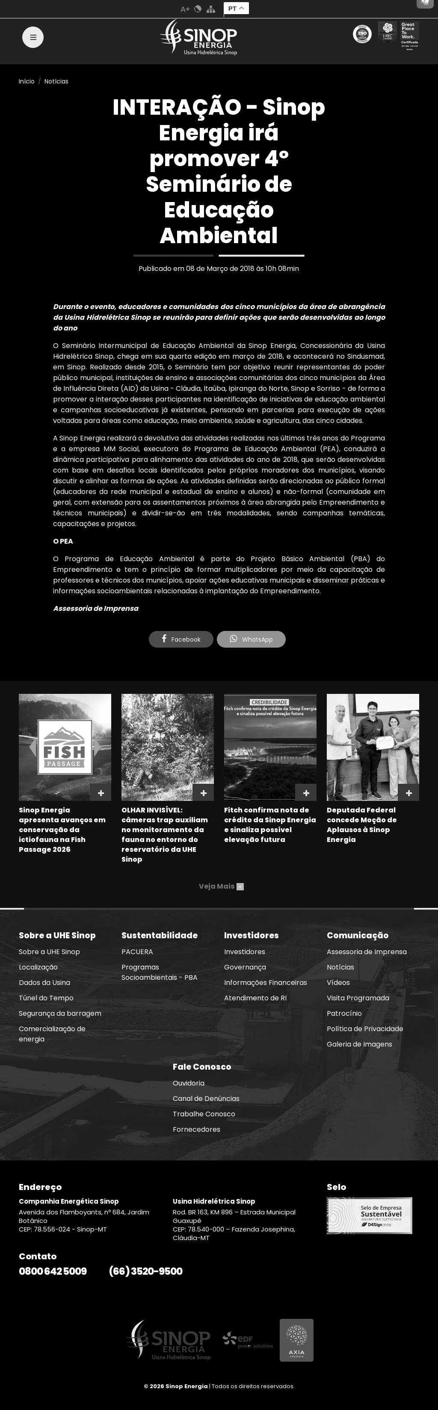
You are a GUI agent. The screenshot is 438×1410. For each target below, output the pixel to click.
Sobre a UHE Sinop (49, 952)
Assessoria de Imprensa (367, 952)
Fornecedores (196, 1129)
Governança (245, 967)
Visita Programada (358, 998)
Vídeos (338, 983)
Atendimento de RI (255, 998)
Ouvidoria (188, 1083)
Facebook (181, 639)
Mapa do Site (211, 9)
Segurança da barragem (60, 1013)
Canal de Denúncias (206, 1099)
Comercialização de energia (52, 1034)
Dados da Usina (44, 983)
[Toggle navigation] (33, 37)
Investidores (244, 952)
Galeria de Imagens (359, 1044)
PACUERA (137, 952)
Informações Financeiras (265, 983)
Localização (38, 967)
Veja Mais (221, 886)
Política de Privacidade (365, 1029)
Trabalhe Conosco (204, 1114)
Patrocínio (344, 1013)
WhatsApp (251, 639)
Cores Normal (198, 9)
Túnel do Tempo (46, 998)
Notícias (56, 81)
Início (27, 81)
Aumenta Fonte (185, 9)
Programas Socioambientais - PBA (159, 972)
